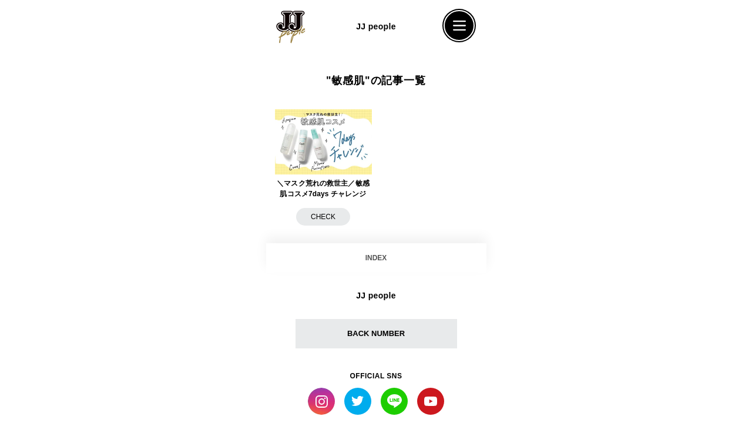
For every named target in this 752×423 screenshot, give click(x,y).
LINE (394, 401)
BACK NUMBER (376, 333)
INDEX (376, 258)
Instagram (321, 401)
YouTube (430, 401)
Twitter (357, 401)
